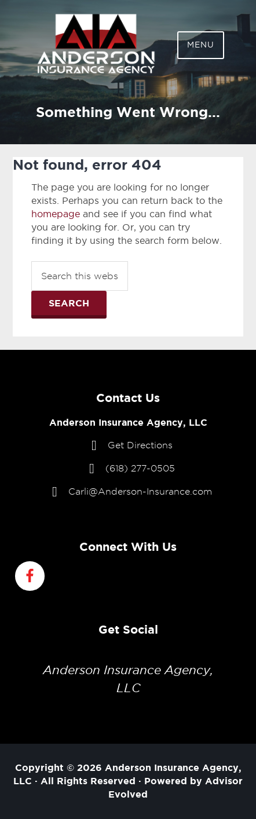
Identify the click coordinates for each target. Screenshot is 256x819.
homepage (55, 214)
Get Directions (140, 445)
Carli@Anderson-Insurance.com (140, 491)
